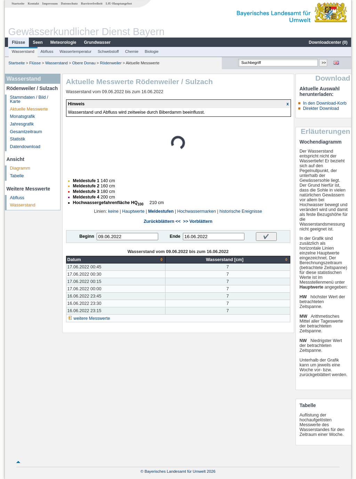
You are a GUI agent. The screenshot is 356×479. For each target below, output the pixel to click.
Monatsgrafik (22, 116)
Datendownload (25, 146)
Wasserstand (23, 51)
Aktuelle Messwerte (29, 109)
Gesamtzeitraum (26, 131)
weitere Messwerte (92, 318)
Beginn (86, 236)
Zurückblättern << (162, 221)
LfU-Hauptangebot (119, 3)
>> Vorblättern (197, 221)
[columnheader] (115, 259)
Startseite (17, 3)
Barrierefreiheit (92, 3)
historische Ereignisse (240, 211)
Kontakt (33, 3)
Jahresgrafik (22, 124)
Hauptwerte (133, 211)
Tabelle (17, 175)
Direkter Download (321, 108)
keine (113, 211)
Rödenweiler (111, 63)
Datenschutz (69, 3)
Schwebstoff (108, 51)
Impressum (50, 3)
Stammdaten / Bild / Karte (29, 99)
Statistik (17, 139)
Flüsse (18, 42)
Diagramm (20, 168)
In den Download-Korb (324, 103)
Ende (175, 236)
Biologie (152, 51)
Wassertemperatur (75, 51)
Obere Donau (84, 63)
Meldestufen (160, 211)
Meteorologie (63, 42)
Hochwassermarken (196, 211)
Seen (38, 42)
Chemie (132, 51)
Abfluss (47, 51)
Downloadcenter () (328, 42)
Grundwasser (97, 42)
